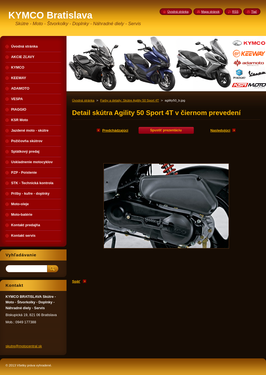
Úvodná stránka (83, 100)
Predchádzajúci (115, 130)
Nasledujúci (220, 130)
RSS (235, 11)
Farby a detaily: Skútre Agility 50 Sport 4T (129, 100)
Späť (76, 281)
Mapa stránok (210, 11)
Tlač (254, 11)
